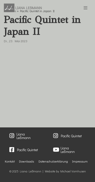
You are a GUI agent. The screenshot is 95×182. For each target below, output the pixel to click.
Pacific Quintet (71, 135)
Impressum (80, 161)
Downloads (26, 161)
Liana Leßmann (23, 136)
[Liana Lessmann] (23, 8)
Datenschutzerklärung (53, 161)
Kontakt (10, 161)
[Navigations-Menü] (85, 8)
